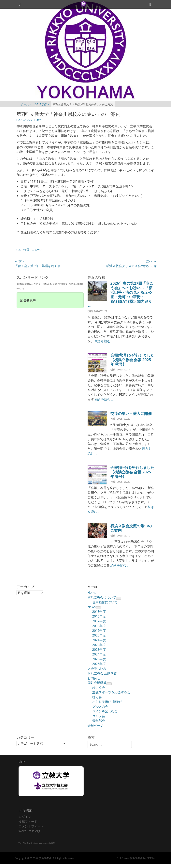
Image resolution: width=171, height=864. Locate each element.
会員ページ (95, 725)
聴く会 (97, 697)
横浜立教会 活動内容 (102, 673)
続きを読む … (104, 341)
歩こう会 (98, 687)
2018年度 (99, 626)
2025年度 (99, 659)
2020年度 (99, 635)
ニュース (37, 249)
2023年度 (99, 649)
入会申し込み (97, 668)
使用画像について (105, 602)
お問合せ (94, 678)
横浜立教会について (102, 597)
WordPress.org (29, 831)
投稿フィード (28, 821)
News (92, 607)
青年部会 (98, 721)
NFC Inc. (151, 858)
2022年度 (99, 645)
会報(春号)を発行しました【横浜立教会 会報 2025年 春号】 (132, 472)
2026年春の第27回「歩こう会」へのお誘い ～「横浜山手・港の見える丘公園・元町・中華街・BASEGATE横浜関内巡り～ (120, 294)
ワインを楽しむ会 (105, 711)
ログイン (25, 817)
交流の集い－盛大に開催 (131, 413)
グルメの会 (100, 706)
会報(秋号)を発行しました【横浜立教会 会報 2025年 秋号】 (132, 359)
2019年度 (99, 630)
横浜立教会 (45, 858)
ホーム (26, 104)
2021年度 (99, 640)
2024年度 (99, 654)
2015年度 (99, 611)
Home (92, 592)
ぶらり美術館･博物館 (107, 702)
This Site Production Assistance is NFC (37, 843)
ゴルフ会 (98, 716)
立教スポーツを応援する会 (111, 692)
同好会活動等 (97, 683)
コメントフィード (31, 826)
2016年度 (99, 616)
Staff (38, 120)
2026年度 (99, 664)
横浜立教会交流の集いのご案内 (131, 528)
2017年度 (42, 104)
